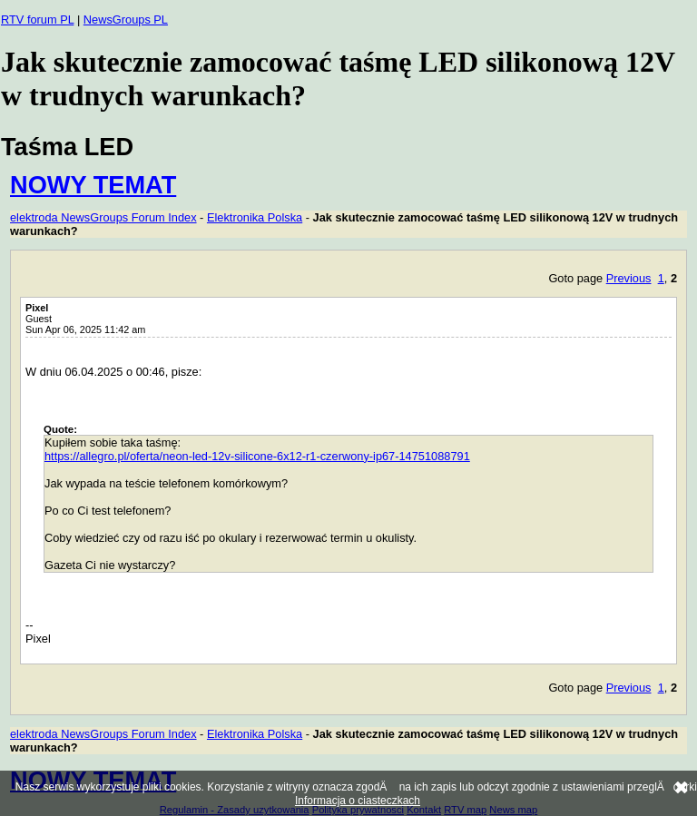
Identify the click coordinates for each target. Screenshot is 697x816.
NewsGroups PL (125, 19)
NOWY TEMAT (93, 185)
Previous (629, 278)
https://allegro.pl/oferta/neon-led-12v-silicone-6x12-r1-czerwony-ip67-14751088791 (257, 456)
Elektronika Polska (254, 217)
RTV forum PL (37, 19)
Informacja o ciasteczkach (357, 800)
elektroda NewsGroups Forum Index (103, 217)
